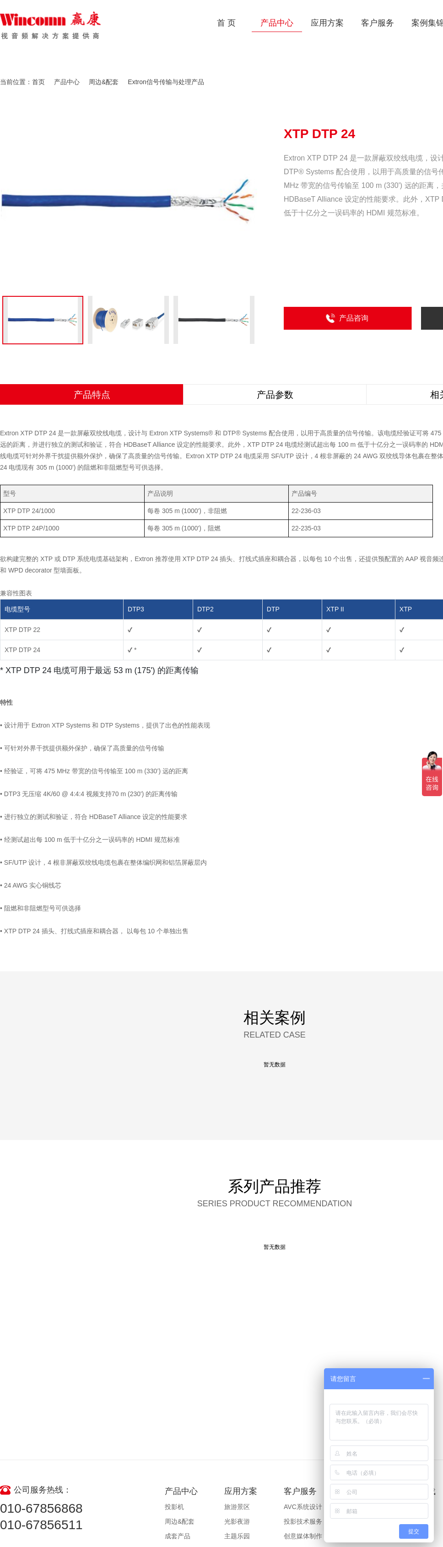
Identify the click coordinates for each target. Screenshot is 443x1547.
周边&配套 (104, 82)
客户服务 (377, 22)
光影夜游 (237, 1521)
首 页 (226, 22)
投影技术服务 (303, 1521)
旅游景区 (237, 1506)
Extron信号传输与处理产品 (166, 82)
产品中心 (276, 22)
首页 (38, 82)
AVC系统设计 (303, 1506)
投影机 (174, 1506)
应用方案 (327, 22)
